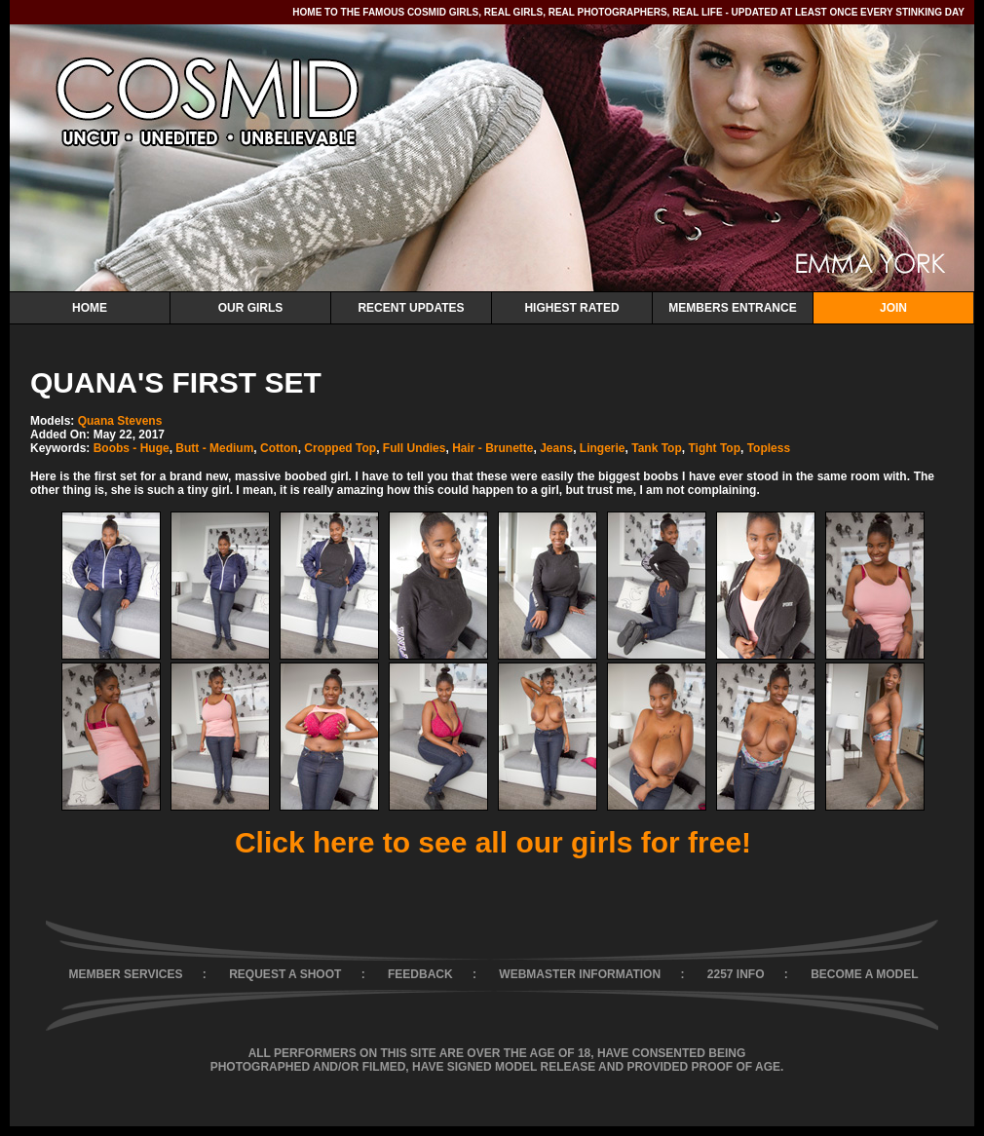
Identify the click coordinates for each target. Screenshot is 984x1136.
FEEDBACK (420, 974)
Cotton (279, 448)
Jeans (556, 448)
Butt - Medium (214, 448)
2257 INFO (736, 974)
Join (893, 308)
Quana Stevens (120, 421)
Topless (768, 448)
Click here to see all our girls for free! (493, 842)
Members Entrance (732, 308)
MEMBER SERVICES (125, 974)
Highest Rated (571, 308)
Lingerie (602, 448)
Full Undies (414, 448)
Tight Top (714, 448)
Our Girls (251, 308)
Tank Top (656, 448)
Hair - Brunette (492, 448)
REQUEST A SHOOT (285, 974)
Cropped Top (340, 448)
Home (89, 308)
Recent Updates (411, 308)
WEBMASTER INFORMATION (580, 974)
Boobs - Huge (132, 448)
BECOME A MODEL (864, 974)
